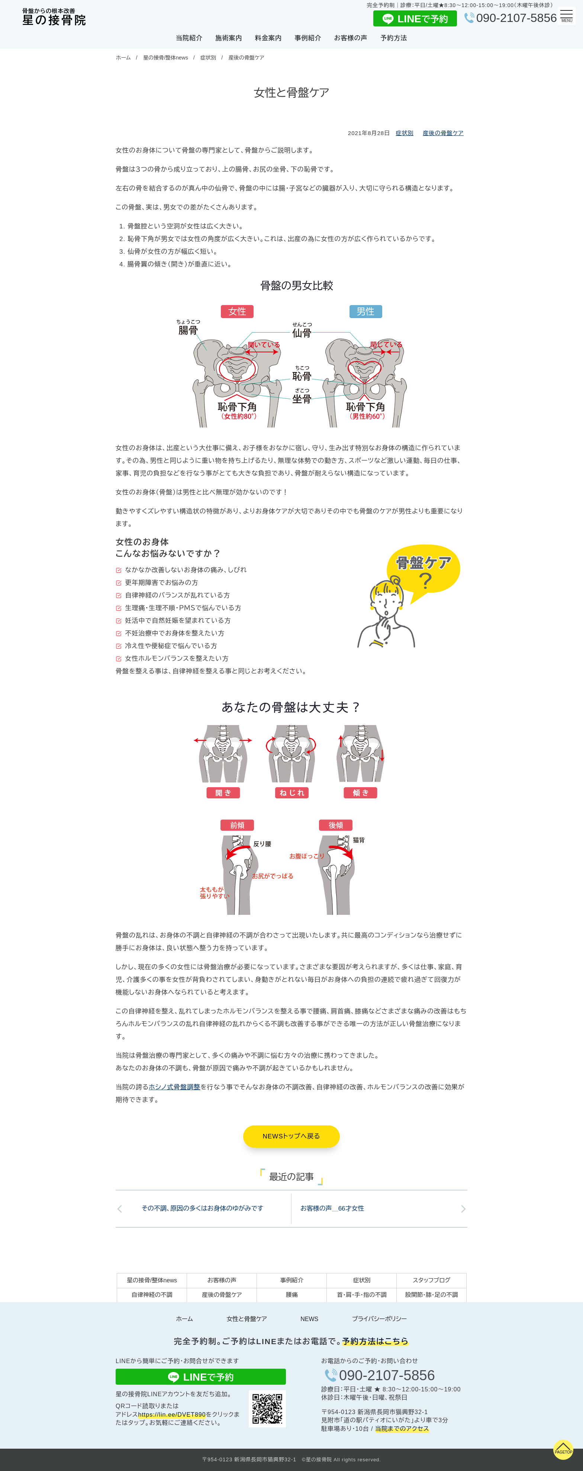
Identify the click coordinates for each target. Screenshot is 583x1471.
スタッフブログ (431, 1280)
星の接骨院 (54, 17)
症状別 (208, 58)
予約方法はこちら (375, 1341)
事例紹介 (307, 38)
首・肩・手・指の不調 (362, 1295)
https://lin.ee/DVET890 (172, 1414)
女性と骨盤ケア (246, 1319)
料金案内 (268, 38)
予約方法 (393, 38)
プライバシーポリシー (379, 1319)
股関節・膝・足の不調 (431, 1295)
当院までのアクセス (402, 1429)
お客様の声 (351, 38)
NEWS (309, 1319)
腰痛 (291, 1295)
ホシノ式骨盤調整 (174, 1087)
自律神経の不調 (152, 1295)
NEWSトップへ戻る (291, 1136)
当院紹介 (189, 38)
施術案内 (228, 38)
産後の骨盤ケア (246, 58)
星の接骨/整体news (165, 58)
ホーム (123, 58)
